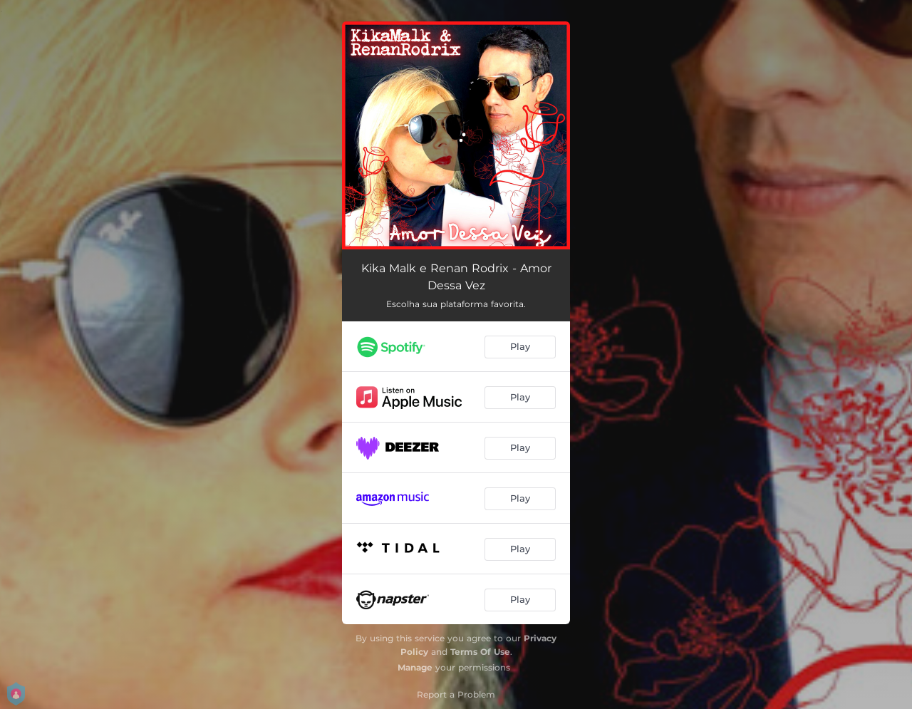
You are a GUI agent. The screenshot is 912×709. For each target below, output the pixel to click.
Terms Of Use (480, 651)
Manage (415, 667)
